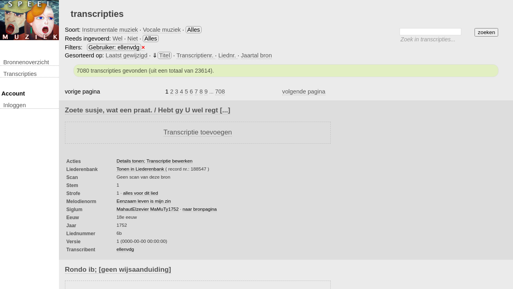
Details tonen (130, 160)
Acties (74, 161)
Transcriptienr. (195, 55)
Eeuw (73, 217)
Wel (118, 38)
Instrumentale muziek (110, 29)
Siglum (75, 209)
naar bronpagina (200, 209)
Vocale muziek (162, 29)
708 (220, 91)
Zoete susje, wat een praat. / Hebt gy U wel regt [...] (147, 110)
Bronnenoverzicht (26, 62)
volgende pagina (303, 91)
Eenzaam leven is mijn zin (144, 201)
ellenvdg (125, 249)
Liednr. (228, 55)
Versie (74, 241)
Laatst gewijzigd (127, 55)
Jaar (72, 225)
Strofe (74, 193)
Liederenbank (82, 169)
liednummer (81, 233)
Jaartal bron (256, 55)
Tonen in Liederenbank (141, 168)
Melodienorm (82, 201)
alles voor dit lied (140, 192)
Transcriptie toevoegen (198, 132)
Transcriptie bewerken (169, 160)
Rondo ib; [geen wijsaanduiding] (118, 269)
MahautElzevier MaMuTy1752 (148, 209)
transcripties (19, 74)
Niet (132, 38)
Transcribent (81, 249)
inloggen (14, 105)
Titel (164, 55)
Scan (72, 177)
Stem (72, 185)
